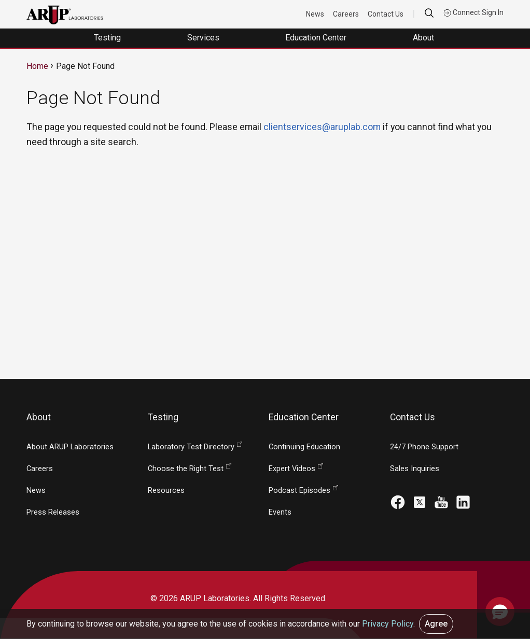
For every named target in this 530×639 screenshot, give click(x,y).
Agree (436, 624)
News (315, 14)
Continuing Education (304, 447)
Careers (346, 14)
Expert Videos (292, 468)
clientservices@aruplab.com (322, 126)
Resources (166, 490)
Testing (108, 37)
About (424, 37)
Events (280, 512)
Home (37, 66)
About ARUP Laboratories (70, 447)
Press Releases (52, 512)
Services (204, 37)
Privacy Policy (387, 624)
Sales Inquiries (414, 468)
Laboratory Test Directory (191, 447)
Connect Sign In (473, 12)
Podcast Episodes (299, 490)
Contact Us (386, 14)
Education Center (316, 37)
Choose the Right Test (186, 468)
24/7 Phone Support (424, 447)
